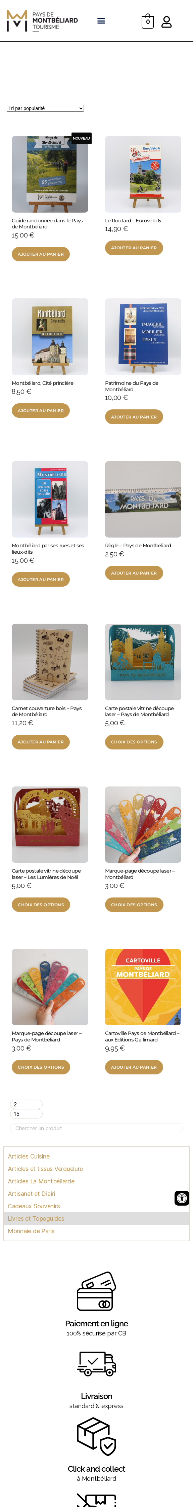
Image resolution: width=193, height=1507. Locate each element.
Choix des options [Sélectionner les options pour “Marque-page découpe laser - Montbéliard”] (134, 904)
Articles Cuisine (29, 1156)
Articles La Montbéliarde (41, 1181)
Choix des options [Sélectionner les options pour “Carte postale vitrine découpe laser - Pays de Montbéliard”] (134, 741)
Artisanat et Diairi (31, 1193)
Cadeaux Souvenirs (34, 1206)
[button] (101, 20)
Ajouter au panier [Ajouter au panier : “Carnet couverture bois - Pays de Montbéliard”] (41, 741)
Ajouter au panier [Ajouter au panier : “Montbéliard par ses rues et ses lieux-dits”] (41, 579)
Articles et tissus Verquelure (45, 1168)
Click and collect (96, 1469)
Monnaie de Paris (31, 1231)
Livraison (96, 1396)
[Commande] (45, 108)
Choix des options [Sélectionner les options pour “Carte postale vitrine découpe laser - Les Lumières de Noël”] (41, 904)
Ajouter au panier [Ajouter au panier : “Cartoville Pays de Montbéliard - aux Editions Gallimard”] (134, 1067)
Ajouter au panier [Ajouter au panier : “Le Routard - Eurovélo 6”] (134, 247)
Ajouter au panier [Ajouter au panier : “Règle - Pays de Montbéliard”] (134, 573)
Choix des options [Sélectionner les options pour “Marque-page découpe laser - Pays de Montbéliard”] (41, 1067)
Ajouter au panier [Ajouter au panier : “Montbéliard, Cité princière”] (41, 410)
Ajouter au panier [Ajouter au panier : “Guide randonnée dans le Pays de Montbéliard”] (41, 254)
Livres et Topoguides (36, 1218)
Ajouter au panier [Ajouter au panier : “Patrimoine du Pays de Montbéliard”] (134, 416)
